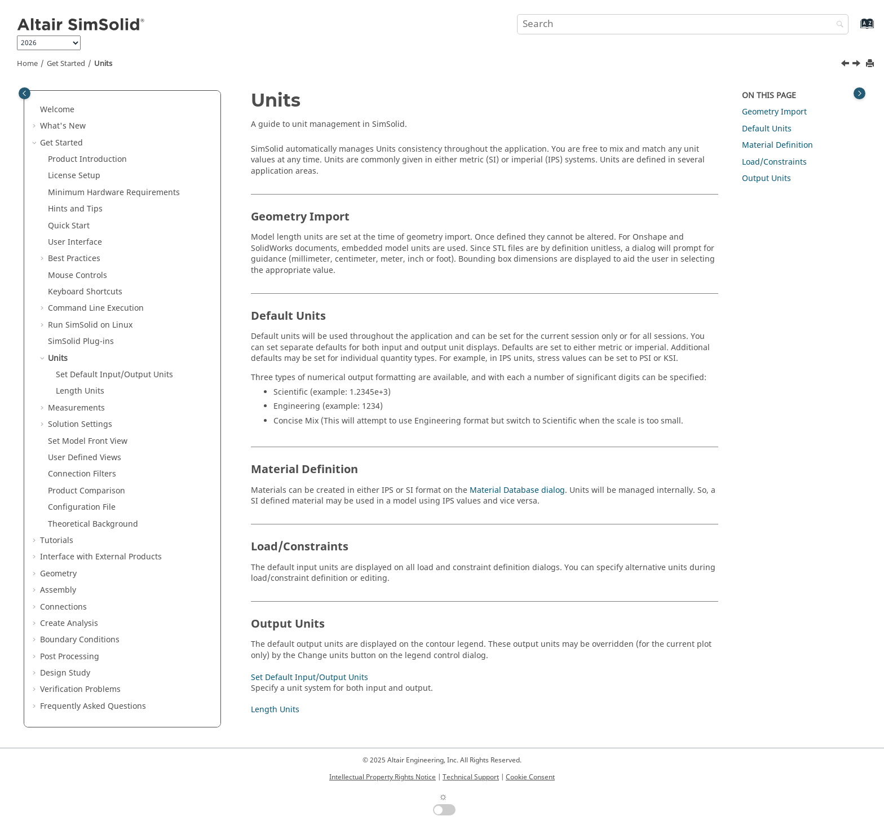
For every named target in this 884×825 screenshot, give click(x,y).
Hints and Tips (75, 209)
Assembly (58, 590)
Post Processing (69, 657)
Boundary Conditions (80, 640)
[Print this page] (871, 64)
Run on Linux (90, 325)
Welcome (57, 110)
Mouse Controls (77, 275)
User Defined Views (84, 458)
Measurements (76, 408)
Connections (63, 607)
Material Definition (777, 145)
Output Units (766, 178)
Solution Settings (80, 424)
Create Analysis (69, 623)
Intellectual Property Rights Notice (382, 777)
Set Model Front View (87, 441)
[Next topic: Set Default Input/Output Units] (857, 65)
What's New (63, 126)
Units (103, 64)
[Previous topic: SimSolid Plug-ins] (846, 65)
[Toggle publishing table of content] (24, 93)
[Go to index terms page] (855, 29)
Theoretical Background (93, 524)
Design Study (65, 673)
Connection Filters (82, 474)
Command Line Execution (96, 308)
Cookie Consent (530, 777)
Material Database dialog (517, 490)
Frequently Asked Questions (93, 706)
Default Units (767, 129)
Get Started (66, 64)
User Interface (75, 242)
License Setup (74, 176)
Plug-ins (81, 341)
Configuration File (82, 507)
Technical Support (471, 777)
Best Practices (74, 258)
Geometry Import (774, 112)
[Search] (837, 25)
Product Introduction (87, 159)
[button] (35, 110)
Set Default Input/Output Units (114, 375)
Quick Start (69, 226)
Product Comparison (86, 491)
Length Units (80, 391)
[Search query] (682, 24)
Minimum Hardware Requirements (114, 192)
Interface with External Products (101, 557)
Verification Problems (80, 689)
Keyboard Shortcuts (85, 292)
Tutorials (56, 540)
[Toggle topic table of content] (859, 93)
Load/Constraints (774, 162)
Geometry (58, 574)
